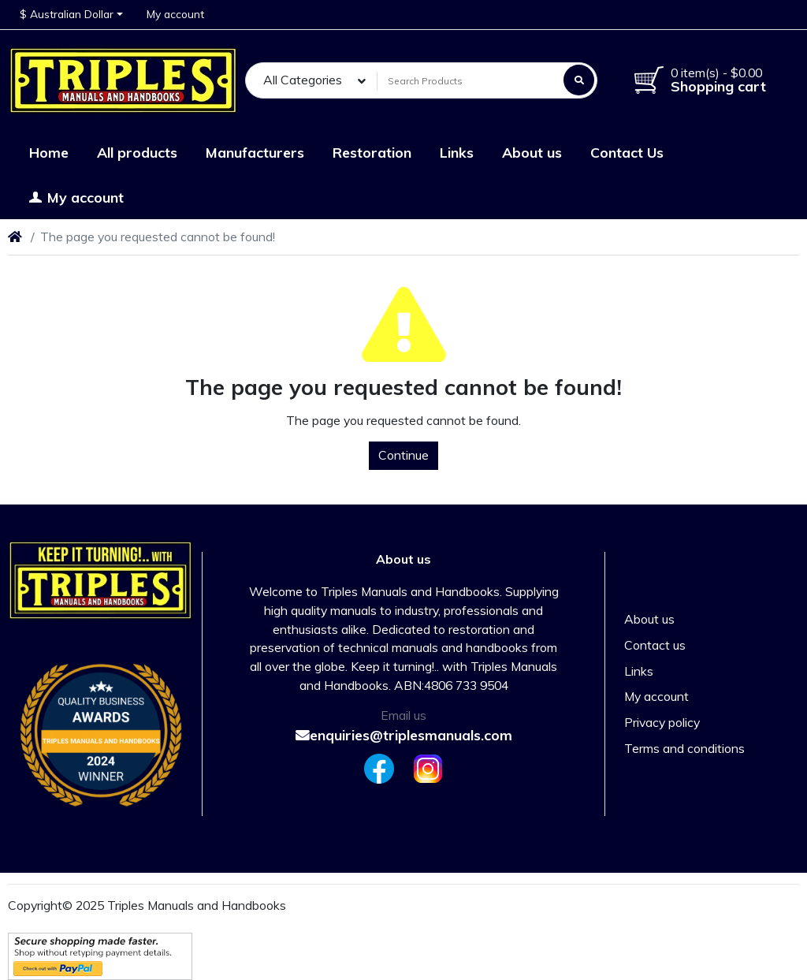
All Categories (302, 80)
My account (656, 696)
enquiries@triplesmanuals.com (404, 734)
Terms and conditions (684, 748)
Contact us (655, 645)
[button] (71, 14)
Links (638, 671)
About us (649, 619)
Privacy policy (662, 722)
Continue (403, 455)
